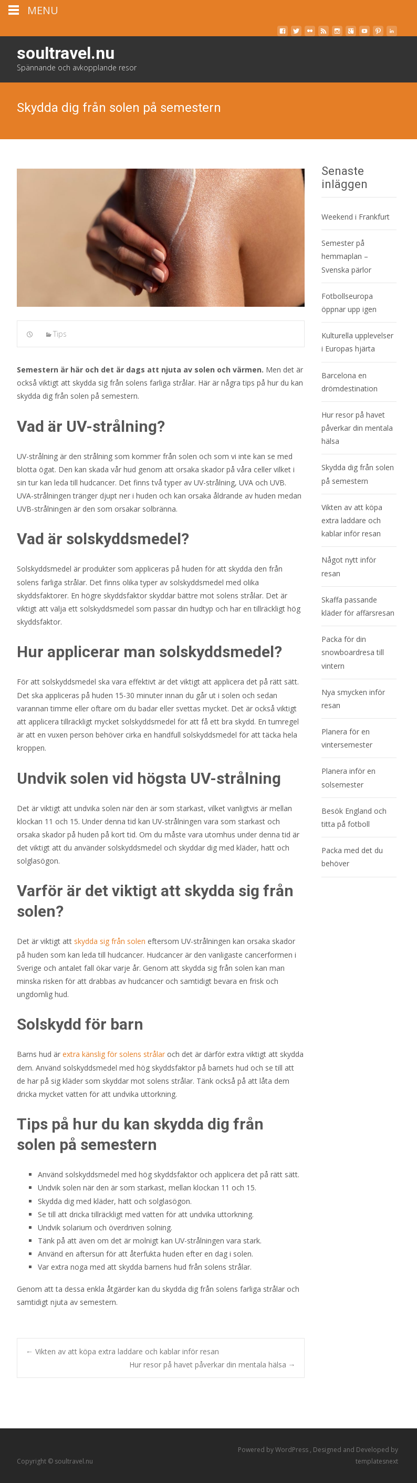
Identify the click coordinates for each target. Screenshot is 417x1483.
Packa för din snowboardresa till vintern (352, 652)
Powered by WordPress (274, 1449)
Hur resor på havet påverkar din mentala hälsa (212, 1365)
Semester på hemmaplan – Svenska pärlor (346, 256)
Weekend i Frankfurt (355, 217)
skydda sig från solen (109, 941)
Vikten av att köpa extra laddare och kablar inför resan (122, 1351)
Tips (60, 334)
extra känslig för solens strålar (113, 1054)
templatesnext (377, 1461)
